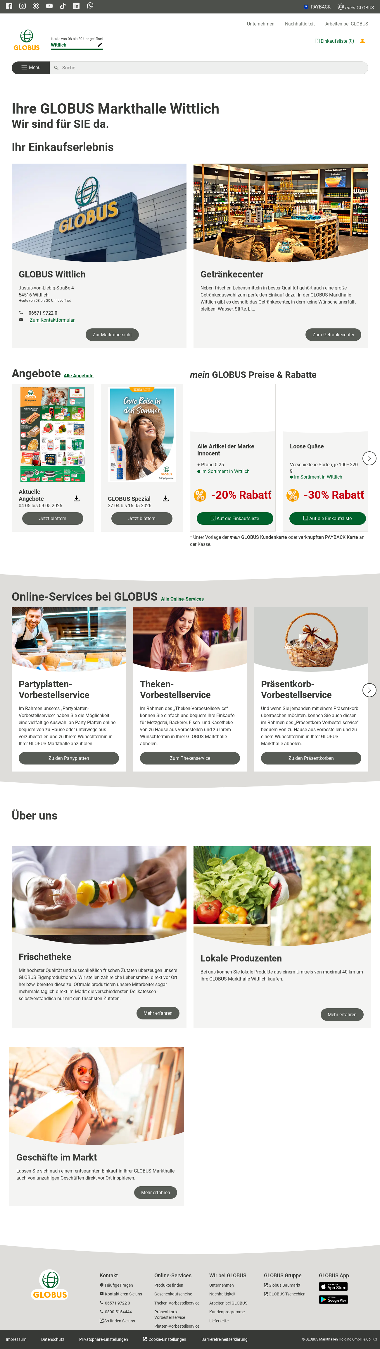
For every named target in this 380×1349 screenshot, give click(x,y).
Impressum (16, 1339)
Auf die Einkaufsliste (235, 518)
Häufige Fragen (119, 1285)
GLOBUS (356, 7)
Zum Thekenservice (190, 758)
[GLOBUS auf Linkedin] (76, 6)
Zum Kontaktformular (52, 320)
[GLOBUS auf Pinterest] (36, 6)
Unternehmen (260, 24)
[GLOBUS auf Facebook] (9, 6)
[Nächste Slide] (369, 458)
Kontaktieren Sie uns (123, 1294)
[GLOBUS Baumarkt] (282, 1286)
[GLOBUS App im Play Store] (333, 1299)
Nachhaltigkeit (300, 24)
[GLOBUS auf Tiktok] (63, 6)
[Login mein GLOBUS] (363, 40)
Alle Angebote (79, 375)
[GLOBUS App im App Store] (335, 1287)
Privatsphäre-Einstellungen (103, 1339)
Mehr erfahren (158, 1013)
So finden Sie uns (119, 1321)
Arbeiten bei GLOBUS (346, 24)
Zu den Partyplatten (69, 758)
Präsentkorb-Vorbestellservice (169, 1314)
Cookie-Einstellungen (167, 1339)
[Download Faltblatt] (76, 498)
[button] (30, 68)
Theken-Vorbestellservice (176, 1303)
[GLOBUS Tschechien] (284, 1295)
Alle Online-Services (182, 599)
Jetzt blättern (52, 518)
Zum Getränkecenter (333, 334)
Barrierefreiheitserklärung (224, 1339)
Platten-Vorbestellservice (176, 1326)
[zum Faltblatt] (53, 434)
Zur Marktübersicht (112, 334)
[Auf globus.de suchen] (212, 68)
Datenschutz (52, 1339)
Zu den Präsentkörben (311, 758)
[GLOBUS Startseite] (27, 41)
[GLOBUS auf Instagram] (22, 6)
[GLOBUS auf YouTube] (49, 6)
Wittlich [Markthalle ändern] (58, 45)
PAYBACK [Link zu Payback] (317, 7)
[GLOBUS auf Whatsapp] (90, 6)
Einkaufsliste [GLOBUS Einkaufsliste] (334, 41)
